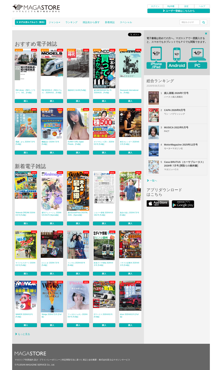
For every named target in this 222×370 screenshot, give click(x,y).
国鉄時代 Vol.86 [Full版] (77, 90)
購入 (26, 101)
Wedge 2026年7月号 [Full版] (51, 315)
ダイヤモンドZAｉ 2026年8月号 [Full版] (104, 143)
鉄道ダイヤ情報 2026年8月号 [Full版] (103, 264)
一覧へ (152, 180)
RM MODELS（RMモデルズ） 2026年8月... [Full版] (52, 91)
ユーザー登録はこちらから (179, 10)
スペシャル (126, 22)
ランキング (71, 22)
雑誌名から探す (91, 22)
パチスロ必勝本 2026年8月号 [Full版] (129, 264)
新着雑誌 (110, 22)
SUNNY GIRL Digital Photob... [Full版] (76, 143)
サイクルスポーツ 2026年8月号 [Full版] (26, 264)
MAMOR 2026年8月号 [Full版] (24, 315)
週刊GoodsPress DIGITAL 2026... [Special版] (78, 214)
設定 (186, 6)
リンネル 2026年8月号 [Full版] (76, 264)
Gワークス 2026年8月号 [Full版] (103, 315)
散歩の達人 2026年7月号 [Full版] (129, 214)
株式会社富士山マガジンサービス (114, 360)
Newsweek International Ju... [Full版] (129, 91)
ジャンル (54, 22)
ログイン (155, 6)
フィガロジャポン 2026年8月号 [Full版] (78, 315)
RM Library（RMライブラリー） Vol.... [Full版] (25, 91)
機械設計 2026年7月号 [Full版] (50, 143)
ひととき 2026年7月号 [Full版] (50, 264)
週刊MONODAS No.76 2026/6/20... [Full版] (102, 91)
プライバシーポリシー (49, 360)
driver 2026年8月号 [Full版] (129, 315)
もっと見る (22, 334)
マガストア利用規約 (24, 360)
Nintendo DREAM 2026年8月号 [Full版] (25, 214)
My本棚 (170, 6)
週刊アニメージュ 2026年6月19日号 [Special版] (52, 214)
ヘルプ (202, 6)
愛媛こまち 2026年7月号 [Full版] (25, 143)
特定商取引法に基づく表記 (74, 360)
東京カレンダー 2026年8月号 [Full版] (129, 143)
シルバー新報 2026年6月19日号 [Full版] (103, 214)
